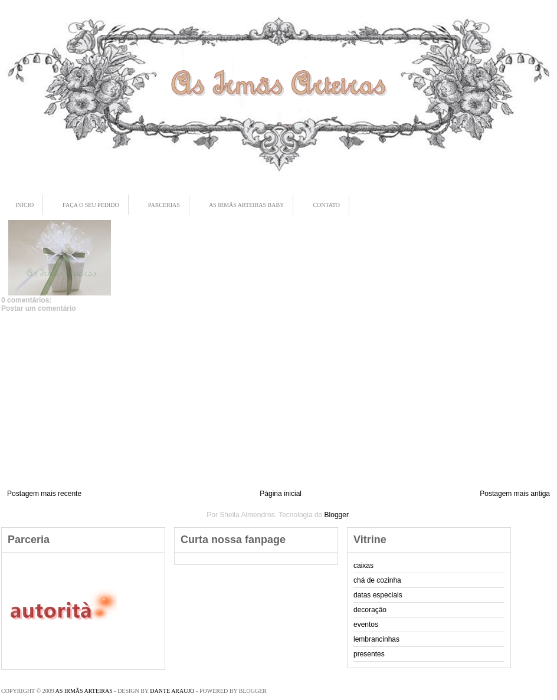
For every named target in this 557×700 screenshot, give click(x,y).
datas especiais (377, 595)
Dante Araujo (172, 691)
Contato (326, 205)
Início (24, 205)
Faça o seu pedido (91, 205)
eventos (365, 624)
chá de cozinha (377, 580)
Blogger (337, 515)
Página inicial (281, 493)
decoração (369, 610)
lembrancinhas (376, 639)
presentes (369, 654)
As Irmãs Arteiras (84, 691)
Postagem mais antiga (515, 493)
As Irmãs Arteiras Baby (246, 205)
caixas (363, 565)
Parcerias (164, 205)
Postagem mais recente (44, 493)
